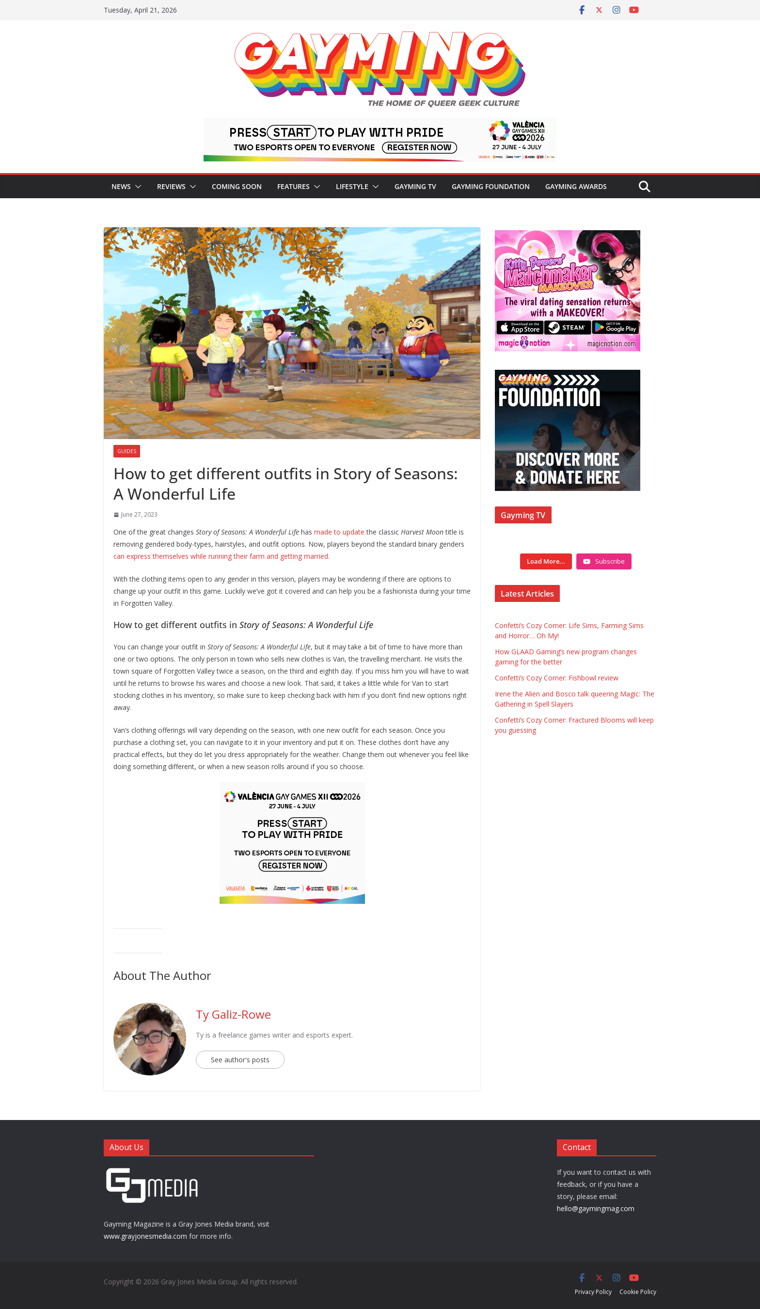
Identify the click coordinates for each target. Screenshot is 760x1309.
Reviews (171, 186)
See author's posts (240, 1059)
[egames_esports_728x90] (380, 124)
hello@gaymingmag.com (595, 1208)
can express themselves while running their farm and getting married (220, 556)
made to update (339, 531)
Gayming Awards (576, 186)
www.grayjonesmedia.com (145, 1236)
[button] (136, 186)
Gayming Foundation (491, 186)
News (121, 186)
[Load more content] (546, 561)
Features (293, 186)
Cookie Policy (637, 1292)
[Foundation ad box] (567, 375)
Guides (126, 451)
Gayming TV (415, 186)
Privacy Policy (593, 1292)
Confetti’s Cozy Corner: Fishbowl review (556, 677)
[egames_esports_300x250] (292, 789)
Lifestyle (352, 186)
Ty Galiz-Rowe (233, 1014)
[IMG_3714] (567, 235)
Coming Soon (237, 186)
